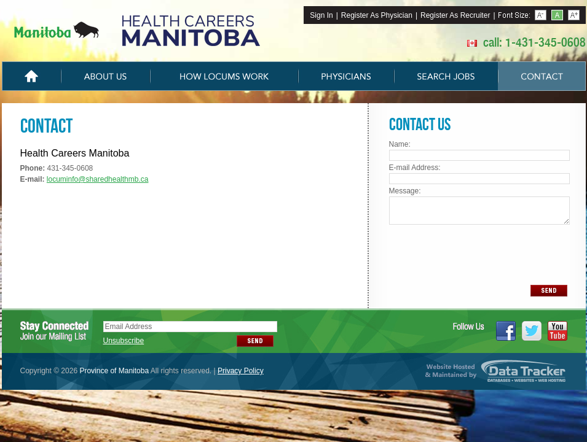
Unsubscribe (123, 340)
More (574, 15)
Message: (405, 191)
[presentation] (479, 254)
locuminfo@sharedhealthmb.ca (98, 179)
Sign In (321, 15)
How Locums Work (224, 76)
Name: (400, 144)
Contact (542, 76)
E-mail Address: (415, 167)
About (105, 76)
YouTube (557, 331)
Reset (557, 15)
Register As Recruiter (455, 15)
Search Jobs (446, 76)
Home (31, 76)
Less (540, 15)
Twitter (532, 331)
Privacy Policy (241, 370)
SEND (548, 291)
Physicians (346, 76)
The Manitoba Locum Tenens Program (137, 30)
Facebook (506, 331)
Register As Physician (376, 15)
